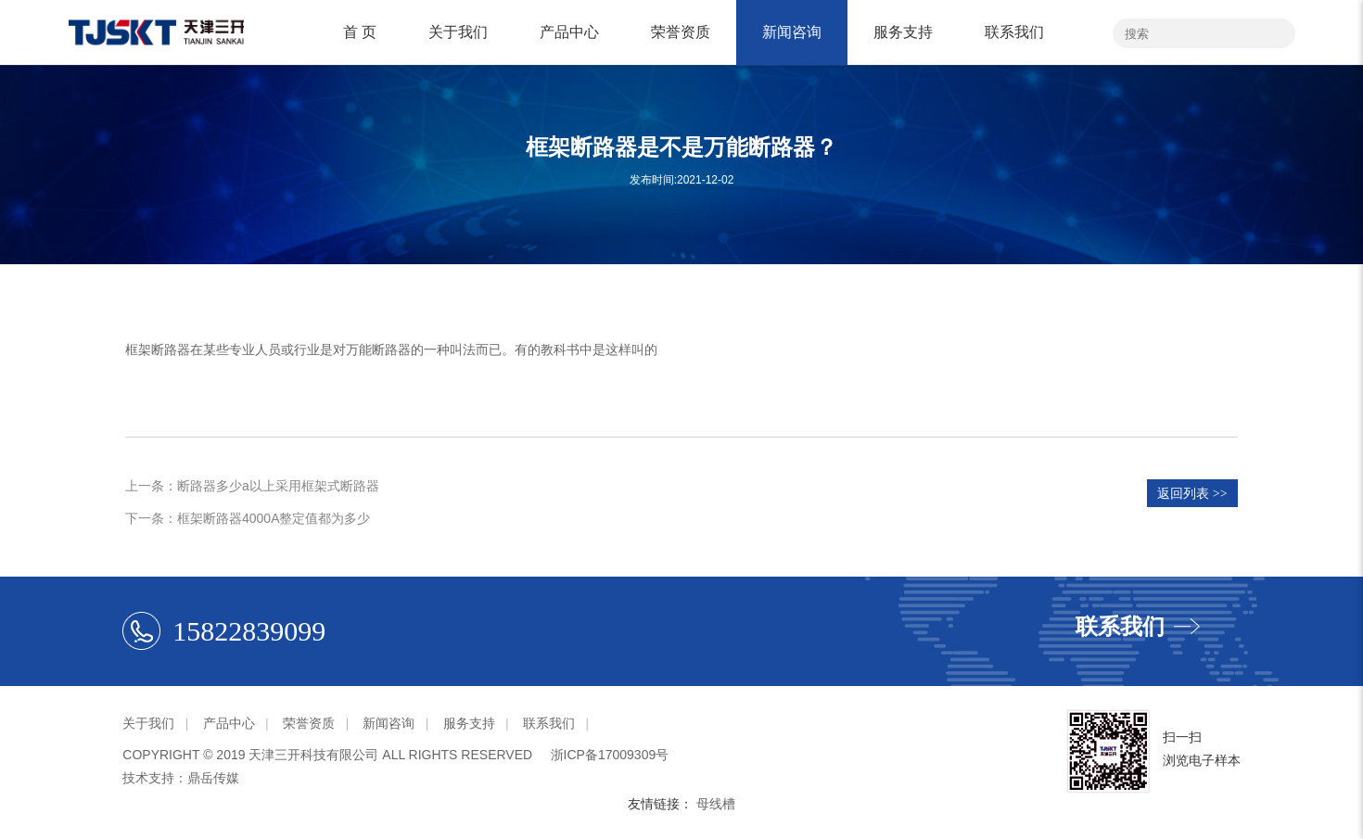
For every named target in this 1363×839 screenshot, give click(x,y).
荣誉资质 (680, 32)
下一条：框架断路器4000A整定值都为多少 (247, 518)
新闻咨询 (792, 32)
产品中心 (569, 32)
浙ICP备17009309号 (610, 754)
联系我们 (1014, 32)
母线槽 (715, 803)
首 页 (359, 32)
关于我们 (458, 32)
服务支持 (903, 32)
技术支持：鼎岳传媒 (180, 777)
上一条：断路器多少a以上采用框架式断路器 (252, 485)
